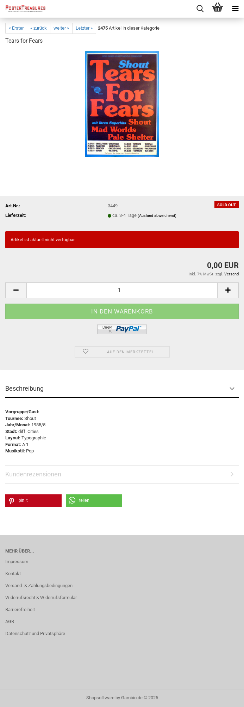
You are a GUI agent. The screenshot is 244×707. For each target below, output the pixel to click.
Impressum (16, 561)
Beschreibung (24, 388)
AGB (9, 621)
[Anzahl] (122, 290)
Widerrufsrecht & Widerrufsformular (41, 597)
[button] (15, 290)
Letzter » (84, 28)
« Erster (16, 28)
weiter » (61, 28)
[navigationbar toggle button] (235, 9)
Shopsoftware (100, 697)
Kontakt (13, 573)
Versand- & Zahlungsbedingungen (39, 585)
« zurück (38, 28)
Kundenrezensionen (33, 474)
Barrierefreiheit (20, 609)
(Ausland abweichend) (157, 215)
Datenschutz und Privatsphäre (35, 633)
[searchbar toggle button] (200, 9)
